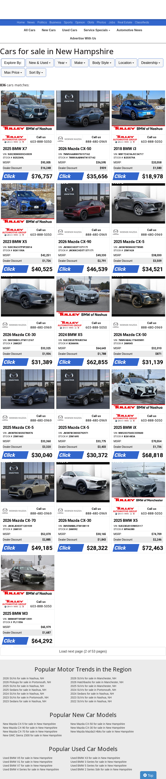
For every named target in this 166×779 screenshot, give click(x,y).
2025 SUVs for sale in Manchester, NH (93, 686)
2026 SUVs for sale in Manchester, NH (93, 678)
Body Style (101, 63)
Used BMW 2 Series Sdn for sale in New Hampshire (101, 769)
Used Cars (69, 30)
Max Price (13, 72)
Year (62, 63)
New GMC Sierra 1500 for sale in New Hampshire (32, 735)
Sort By (36, 72)
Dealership (150, 63)
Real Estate (125, 22)
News (31, 22)
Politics (42, 22)
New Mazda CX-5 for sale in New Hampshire (29, 723)
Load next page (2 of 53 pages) (83, 651)
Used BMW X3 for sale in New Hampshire (95, 757)
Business (56, 22)
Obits (91, 22)
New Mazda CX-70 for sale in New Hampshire (30, 731)
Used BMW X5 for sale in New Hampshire (27, 757)
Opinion (80, 22)
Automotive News (129, 30)
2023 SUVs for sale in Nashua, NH (91, 697)
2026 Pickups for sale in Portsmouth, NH (27, 682)
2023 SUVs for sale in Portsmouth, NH (25, 697)
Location (126, 63)
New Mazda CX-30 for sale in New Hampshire (98, 727)
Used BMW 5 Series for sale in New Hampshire (99, 765)
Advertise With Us (83, 38)
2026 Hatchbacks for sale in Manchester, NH (97, 682)
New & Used (40, 63)
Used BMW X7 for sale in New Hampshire (27, 765)
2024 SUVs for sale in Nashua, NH (23, 693)
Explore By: (13, 63)
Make (79, 63)
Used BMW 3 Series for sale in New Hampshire (99, 761)
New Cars (49, 30)
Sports (68, 22)
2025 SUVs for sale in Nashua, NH (23, 686)
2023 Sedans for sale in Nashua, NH (24, 701)
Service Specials (97, 30)
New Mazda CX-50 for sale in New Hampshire (98, 723)
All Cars (29, 30)
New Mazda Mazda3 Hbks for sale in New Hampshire (102, 731)
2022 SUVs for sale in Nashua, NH (91, 701)
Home (21, 22)
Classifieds (142, 22)
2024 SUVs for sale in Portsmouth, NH (93, 689)
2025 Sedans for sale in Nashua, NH (24, 689)
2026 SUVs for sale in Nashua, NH (23, 678)
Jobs (112, 22)
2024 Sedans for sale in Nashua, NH (92, 693)
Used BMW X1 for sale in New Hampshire (27, 761)
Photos (102, 22)
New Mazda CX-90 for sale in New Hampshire (30, 727)
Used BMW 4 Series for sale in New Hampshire (31, 769)
